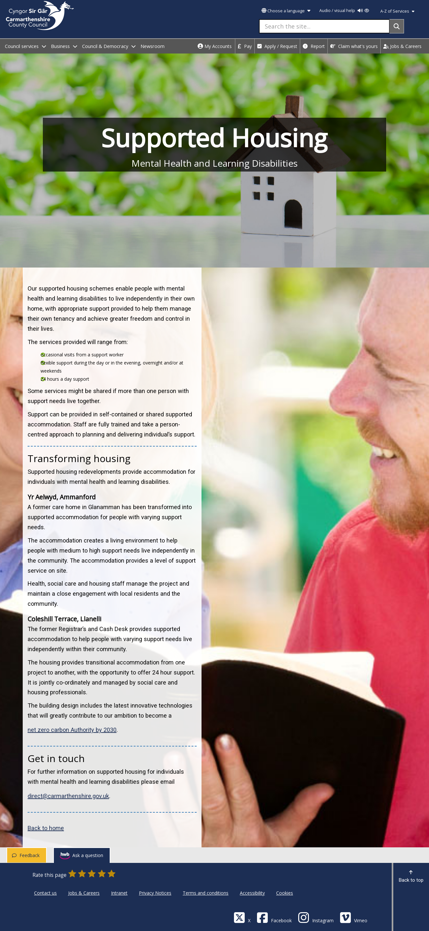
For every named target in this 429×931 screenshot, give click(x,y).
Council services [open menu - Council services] (25, 46)
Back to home (46, 828)
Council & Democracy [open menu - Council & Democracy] (109, 46)
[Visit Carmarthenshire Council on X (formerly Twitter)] (242, 917)
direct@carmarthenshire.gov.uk (68, 796)
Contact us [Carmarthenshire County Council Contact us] (45, 893)
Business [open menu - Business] (64, 46)
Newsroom (153, 46)
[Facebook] (274, 917)
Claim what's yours (354, 46)
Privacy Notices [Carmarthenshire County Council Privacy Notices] (155, 893)
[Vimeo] (353, 917)
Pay (245, 46)
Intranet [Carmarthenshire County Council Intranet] (119, 893)
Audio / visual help (344, 10)
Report (314, 46)
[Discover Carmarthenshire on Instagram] (315, 917)
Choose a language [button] (286, 11)
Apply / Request (277, 46)
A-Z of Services (397, 11)
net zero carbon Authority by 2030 (72, 729)
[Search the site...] (324, 26)
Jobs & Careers (402, 46)
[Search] (396, 26)
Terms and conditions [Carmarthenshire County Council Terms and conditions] (205, 893)
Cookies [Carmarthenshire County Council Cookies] (284, 893)
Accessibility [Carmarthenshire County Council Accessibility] (252, 893)
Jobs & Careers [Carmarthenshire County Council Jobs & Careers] (84, 893)
